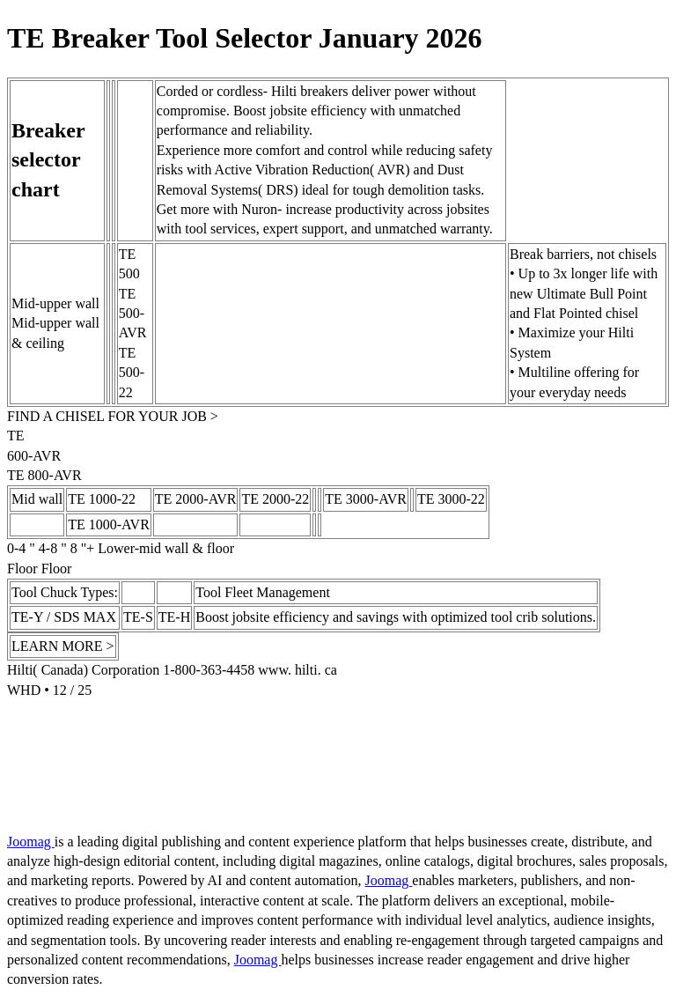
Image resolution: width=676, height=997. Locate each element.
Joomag (31, 841)
